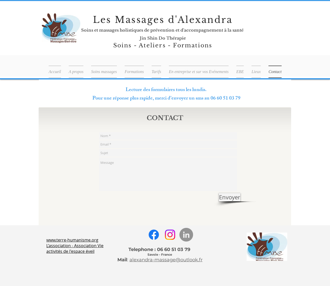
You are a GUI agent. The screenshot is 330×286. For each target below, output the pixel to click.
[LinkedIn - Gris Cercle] (186, 235)
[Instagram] (170, 235)
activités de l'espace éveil (70, 251)
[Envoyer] (229, 197)
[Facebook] (154, 235)
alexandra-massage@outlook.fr (166, 260)
